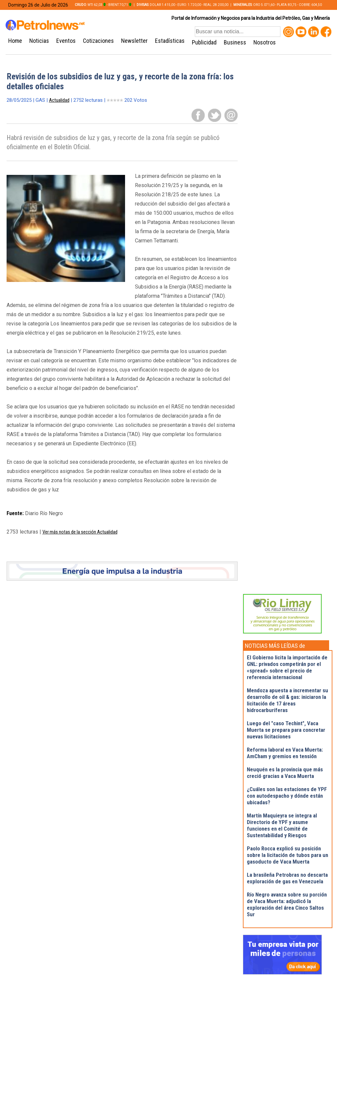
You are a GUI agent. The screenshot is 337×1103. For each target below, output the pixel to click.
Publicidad (204, 42)
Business (235, 42)
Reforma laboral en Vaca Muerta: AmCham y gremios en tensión (285, 752)
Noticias (39, 40)
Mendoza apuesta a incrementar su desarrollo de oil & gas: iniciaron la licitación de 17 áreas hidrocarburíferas (287, 700)
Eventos (66, 40)
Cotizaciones (98, 40)
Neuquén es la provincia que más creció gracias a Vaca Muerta (285, 772)
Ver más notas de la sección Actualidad (79, 532)
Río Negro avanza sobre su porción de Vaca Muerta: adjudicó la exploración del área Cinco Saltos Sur (287, 904)
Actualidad (59, 100)
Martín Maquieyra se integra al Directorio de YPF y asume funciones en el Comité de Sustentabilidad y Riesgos (282, 825)
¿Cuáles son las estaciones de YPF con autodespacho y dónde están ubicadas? (287, 796)
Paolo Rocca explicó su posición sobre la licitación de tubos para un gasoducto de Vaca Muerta (287, 855)
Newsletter (134, 40)
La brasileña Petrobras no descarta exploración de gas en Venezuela (287, 878)
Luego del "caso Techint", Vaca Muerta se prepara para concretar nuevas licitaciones (286, 730)
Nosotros (264, 42)
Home (15, 40)
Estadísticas (170, 40)
